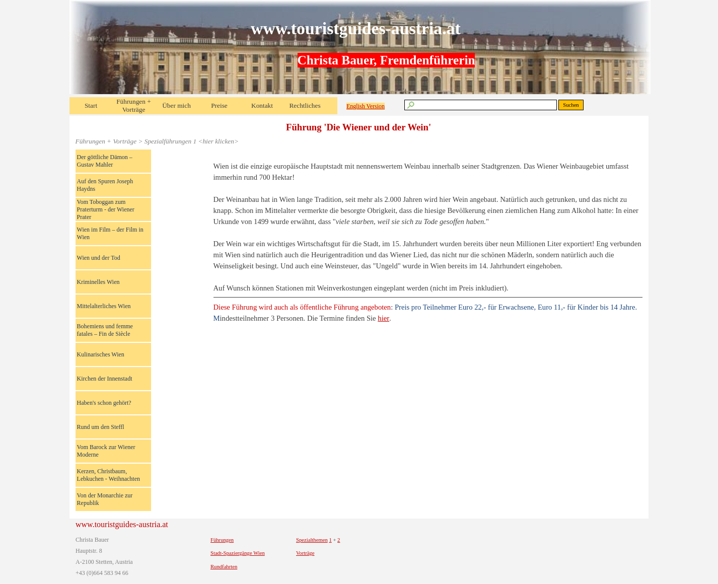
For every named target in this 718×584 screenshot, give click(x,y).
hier (383, 318)
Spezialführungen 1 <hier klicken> (192, 141)
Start (91, 105)
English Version (365, 106)
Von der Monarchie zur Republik (105, 499)
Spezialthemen (312, 540)
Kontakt (262, 105)
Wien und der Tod (98, 257)
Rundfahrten (223, 566)
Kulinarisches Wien (100, 354)
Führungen (222, 540)
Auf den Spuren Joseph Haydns (105, 185)
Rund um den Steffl (100, 426)
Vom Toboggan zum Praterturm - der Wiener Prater (105, 209)
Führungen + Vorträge (133, 105)
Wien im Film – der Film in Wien (110, 233)
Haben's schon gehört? (104, 402)
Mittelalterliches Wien (104, 306)
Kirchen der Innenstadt (104, 378)
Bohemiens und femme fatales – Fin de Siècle (105, 330)
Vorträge (305, 553)
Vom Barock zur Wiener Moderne (106, 451)
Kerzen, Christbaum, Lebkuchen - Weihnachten (108, 475)
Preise (219, 105)
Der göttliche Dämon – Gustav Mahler (104, 161)
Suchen (571, 105)
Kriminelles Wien (98, 281)
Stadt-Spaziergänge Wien (237, 553)
